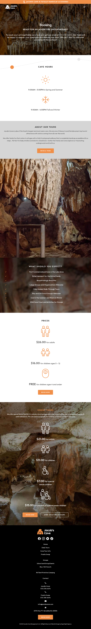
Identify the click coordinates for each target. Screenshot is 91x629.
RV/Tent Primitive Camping (45, 573)
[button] (84, 7)
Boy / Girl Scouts (45, 567)
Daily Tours (45, 548)
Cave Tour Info (45, 551)
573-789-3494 (45, 598)
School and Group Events (45, 563)
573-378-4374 (65, 35)
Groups (45, 560)
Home (45, 544)
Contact (45, 578)
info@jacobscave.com (45, 604)
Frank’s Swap (45, 554)
